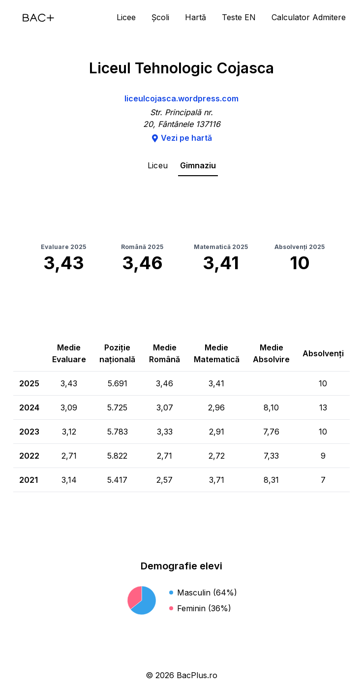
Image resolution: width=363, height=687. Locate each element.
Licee (126, 17)
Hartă (195, 17)
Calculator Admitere (309, 17)
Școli (160, 17)
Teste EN (239, 17)
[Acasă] (38, 18)
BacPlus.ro (197, 675)
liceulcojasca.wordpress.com (181, 98)
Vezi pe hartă (181, 138)
